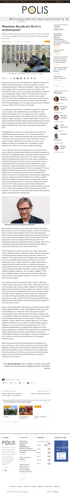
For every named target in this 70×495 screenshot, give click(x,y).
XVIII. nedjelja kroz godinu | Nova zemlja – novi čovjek (12, 394)
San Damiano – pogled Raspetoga (60, 77)
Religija (28, 19)
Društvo (22, 19)
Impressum (42, 2)
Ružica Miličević (64, 98)
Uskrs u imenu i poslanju (59, 51)
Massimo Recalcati (10, 379)
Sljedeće (15, 422)
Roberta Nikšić (63, 107)
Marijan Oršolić (63, 116)
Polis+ (38, 464)
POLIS (56, 492)
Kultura (35, 19)
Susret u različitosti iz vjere (40, 393)
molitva (18, 379)
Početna (24, 2)
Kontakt (32, 2)
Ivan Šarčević (64, 126)
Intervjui (57, 486)
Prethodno (7, 422)
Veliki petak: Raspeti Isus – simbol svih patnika (60, 69)
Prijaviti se (60, 2)
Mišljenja (42, 19)
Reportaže (51, 19)
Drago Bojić (63, 147)
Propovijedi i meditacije (43, 442)
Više (57, 19)
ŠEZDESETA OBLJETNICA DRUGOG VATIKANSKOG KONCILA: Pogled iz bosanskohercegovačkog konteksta (27, 446)
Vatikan (39, 456)
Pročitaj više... (5, 467)
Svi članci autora (58, 103)
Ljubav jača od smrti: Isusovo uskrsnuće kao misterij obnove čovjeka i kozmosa (61, 59)
